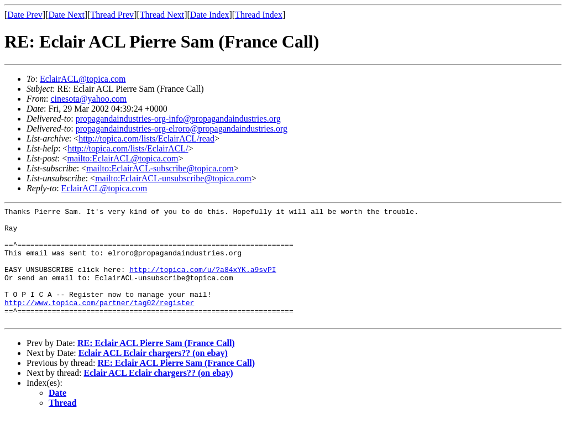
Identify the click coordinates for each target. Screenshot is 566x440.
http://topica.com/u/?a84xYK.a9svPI (202, 282)
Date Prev (25, 14)
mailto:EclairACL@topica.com (122, 158)
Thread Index (258, 14)
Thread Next (162, 14)
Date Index (209, 14)
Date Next (67, 14)
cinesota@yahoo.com (88, 98)
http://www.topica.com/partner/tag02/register (99, 322)
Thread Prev (112, 14)
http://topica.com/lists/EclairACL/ (127, 148)
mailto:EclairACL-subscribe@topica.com (160, 168)
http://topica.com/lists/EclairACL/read (146, 138)
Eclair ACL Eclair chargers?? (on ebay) (153, 376)
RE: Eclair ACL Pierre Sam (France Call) (156, 366)
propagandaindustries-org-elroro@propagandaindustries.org (181, 128)
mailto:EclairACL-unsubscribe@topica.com (173, 178)
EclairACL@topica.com (83, 78)
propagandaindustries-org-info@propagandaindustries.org (178, 118)
